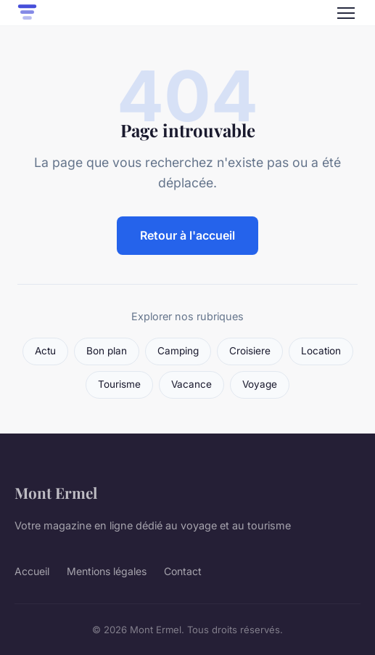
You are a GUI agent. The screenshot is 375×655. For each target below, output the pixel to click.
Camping (178, 351)
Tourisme (119, 384)
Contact (183, 571)
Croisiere (250, 351)
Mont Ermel (56, 492)
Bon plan (106, 351)
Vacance (191, 384)
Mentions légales (107, 571)
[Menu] (345, 13)
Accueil (32, 571)
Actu (45, 351)
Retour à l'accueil (187, 235)
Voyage (259, 384)
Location (321, 351)
